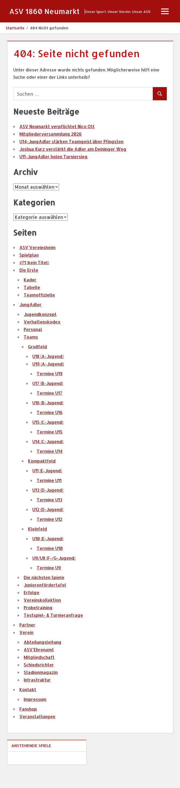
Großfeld (37, 363)
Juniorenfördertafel (45, 601)
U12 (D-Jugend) (47, 526)
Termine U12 (49, 536)
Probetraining (38, 624)
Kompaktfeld (42, 477)
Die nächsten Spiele (44, 594)
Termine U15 (50, 448)
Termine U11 (49, 497)
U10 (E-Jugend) (47, 555)
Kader (30, 296)
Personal (33, 346)
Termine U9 (49, 584)
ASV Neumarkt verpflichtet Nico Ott (57, 143)
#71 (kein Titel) (34, 279)
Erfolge (31, 609)
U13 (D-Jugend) (47, 507)
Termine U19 (50, 390)
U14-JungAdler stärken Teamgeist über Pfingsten (71, 158)
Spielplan (29, 271)
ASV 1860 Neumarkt (46, 11)
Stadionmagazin (41, 689)
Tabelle (32, 304)
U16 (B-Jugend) (47, 419)
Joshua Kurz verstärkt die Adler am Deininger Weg (72, 165)
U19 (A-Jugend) (48, 380)
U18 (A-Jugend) (48, 373)
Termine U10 (50, 565)
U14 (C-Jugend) (47, 458)
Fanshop (28, 725)
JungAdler (30, 321)
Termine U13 (49, 516)
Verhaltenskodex (42, 338)
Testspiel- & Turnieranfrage (53, 632)
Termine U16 (50, 429)
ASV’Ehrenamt (39, 666)
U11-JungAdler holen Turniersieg (53, 173)
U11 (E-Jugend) (47, 487)
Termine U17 (49, 409)
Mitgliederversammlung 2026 (50, 150)
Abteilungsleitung (42, 659)
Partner (27, 641)
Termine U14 (50, 468)
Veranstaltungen (37, 733)
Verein (26, 649)
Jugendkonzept (40, 331)
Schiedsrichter (39, 681)
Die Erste (28, 287)
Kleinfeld (37, 545)
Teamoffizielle (39, 311)
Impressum (35, 716)
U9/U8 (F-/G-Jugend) (53, 574)
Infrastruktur (37, 696)
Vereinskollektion (42, 617)
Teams (31, 353)
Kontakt (27, 706)
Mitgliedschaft (39, 674)
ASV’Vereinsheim (37, 264)
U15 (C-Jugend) (47, 439)
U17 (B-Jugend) (47, 400)
